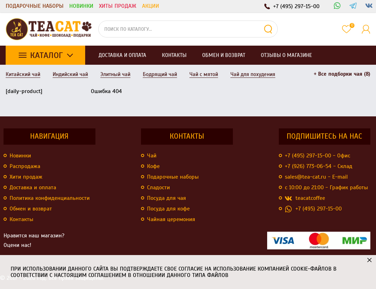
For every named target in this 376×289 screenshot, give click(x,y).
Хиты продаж (117, 6)
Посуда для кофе (168, 208)
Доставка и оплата (33, 187)
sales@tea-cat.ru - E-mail (316, 176)
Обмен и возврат (31, 208)
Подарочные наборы (35, 6)
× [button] (369, 260)
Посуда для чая (166, 198)
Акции (150, 6)
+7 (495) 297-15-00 (313, 209)
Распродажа (25, 166)
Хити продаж (26, 176)
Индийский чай (70, 74)
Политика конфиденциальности (50, 198)
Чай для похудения (252, 74)
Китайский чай (23, 74)
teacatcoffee (305, 198)
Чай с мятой (203, 74)
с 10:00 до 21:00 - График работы (326, 187)
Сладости (158, 187)
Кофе (153, 166)
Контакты (21, 219)
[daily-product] (24, 91)
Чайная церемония (171, 219)
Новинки (81, 6)
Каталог (46, 55)
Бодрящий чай (160, 74)
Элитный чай (115, 74)
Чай (152, 155)
